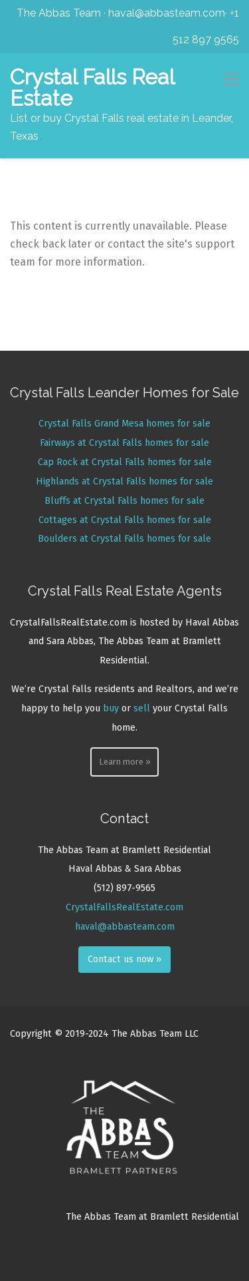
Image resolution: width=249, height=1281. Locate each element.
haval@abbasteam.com (166, 13)
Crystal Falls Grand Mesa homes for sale (124, 423)
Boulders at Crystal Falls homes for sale (124, 538)
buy (111, 708)
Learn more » (125, 762)
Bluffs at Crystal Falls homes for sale (124, 500)
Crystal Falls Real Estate (92, 87)
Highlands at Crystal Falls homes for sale (124, 481)
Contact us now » (124, 959)
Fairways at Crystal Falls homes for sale (124, 443)
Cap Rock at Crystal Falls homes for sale (125, 462)
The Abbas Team (59, 13)
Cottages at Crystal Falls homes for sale (125, 520)
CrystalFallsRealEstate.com (124, 907)
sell (141, 708)
